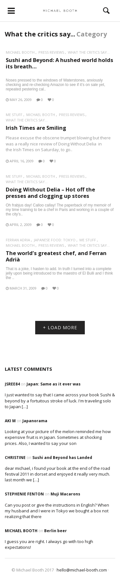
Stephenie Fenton (24, 494)
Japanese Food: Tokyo (55, 240)
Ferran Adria (18, 240)
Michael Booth (20, 52)
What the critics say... (89, 52)
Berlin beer (55, 530)
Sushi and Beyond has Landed (62, 457)
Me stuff (14, 114)
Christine (15, 457)
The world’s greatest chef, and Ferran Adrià (56, 256)
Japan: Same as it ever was (54, 384)
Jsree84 (12, 384)
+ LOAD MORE (60, 327)
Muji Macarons (65, 494)
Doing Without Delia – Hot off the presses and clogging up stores (50, 192)
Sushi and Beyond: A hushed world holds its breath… (59, 63)
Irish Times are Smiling (36, 127)
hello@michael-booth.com (82, 570)
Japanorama (34, 420)
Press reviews (51, 52)
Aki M (10, 420)
